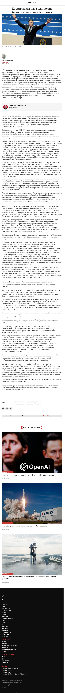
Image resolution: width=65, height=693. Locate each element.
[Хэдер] (32, 2)
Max (43, 416)
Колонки (5, 62)
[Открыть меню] (2, 3)
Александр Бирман (8, 60)
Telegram (50, 416)
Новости (5, 472)
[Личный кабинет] (62, 3)
